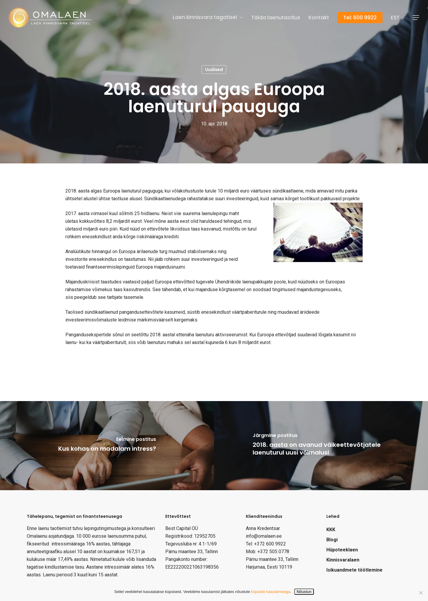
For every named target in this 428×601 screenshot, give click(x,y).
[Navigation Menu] (416, 18)
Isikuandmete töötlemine (354, 570)
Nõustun (304, 591)
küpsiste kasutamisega (270, 591)
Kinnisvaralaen (342, 560)
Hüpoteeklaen (342, 550)
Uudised (214, 69)
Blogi (332, 539)
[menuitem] (395, 17)
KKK (330, 529)
